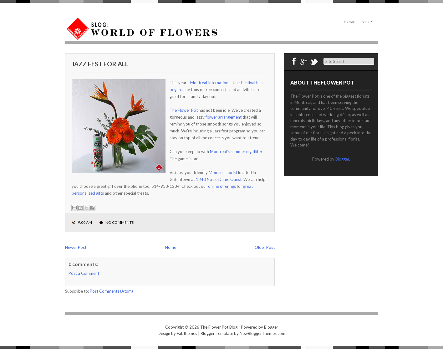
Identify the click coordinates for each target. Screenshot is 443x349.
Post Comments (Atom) (111, 291)
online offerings (222, 186)
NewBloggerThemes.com (262, 333)
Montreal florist (223, 172)
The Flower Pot (184, 110)
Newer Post (75, 247)
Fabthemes (187, 333)
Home (349, 21)
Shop (367, 21)
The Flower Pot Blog (218, 327)
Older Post (265, 247)
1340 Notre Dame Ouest (219, 179)
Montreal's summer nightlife (235, 151)
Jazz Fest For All (100, 64)
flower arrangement (224, 117)
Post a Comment (84, 273)
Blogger (342, 159)
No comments (119, 222)
